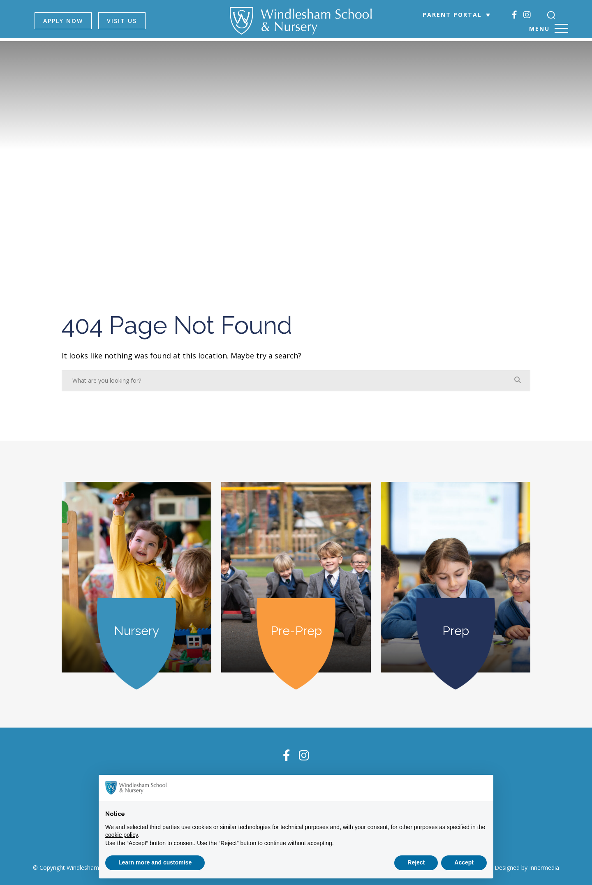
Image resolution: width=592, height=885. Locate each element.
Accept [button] (464, 862)
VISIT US (127, 21)
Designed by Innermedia (527, 866)
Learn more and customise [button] (155, 862)
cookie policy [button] (121, 835)
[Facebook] (511, 14)
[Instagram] (524, 14)
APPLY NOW (68, 21)
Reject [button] (416, 862)
